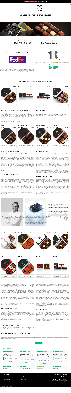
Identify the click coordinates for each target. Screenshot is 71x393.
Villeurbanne (14, 338)
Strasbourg (66, 337)
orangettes (54, 186)
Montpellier (17, 337)
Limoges (3, 337)
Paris (40, 337)
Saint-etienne (60, 337)
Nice (30, 337)
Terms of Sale (23, 379)
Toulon (2, 338)
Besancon (19, 336)
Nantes (26, 337)
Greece (26, 328)
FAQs (21, 374)
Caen (40, 336)
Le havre (60, 336)
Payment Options (7, 377)
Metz (13, 337)
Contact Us (22, 377)
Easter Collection (20, 187)
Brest (37, 336)
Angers (14, 336)
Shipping (22, 376)
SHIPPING (16, 4)
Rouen (55, 337)
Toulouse (6, 338)
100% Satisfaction (7, 374)
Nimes (32, 337)
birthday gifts (39, 115)
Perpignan (44, 337)
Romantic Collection (59, 162)
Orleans (36, 337)
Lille (68, 336)
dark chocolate (21, 285)
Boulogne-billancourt (30, 336)
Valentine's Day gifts (46, 115)
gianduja (38, 188)
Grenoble (55, 336)
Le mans (65, 336)
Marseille (10, 337)
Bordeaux (24, 336)
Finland (31, 328)
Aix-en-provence (4, 336)
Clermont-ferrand (46, 336)
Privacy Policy (7, 379)
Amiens (10, 336)
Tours (10, 338)
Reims (48, 337)
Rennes (51, 337)
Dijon (52, 336)
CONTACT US (22, 4)
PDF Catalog (6, 381)
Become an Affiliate (8, 376)
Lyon (6, 337)
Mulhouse (22, 337)
